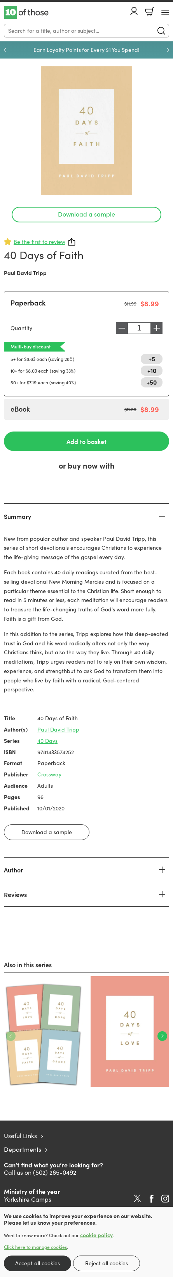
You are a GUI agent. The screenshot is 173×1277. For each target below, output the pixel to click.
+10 (151, 370)
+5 (152, 358)
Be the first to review (39, 241)
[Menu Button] (165, 12)
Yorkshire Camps (27, 1199)
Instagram (165, 1198)
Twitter (137, 1198)
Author (13, 869)
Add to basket (86, 441)
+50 (152, 382)
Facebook (152, 1199)
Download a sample (86, 214)
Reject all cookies (106, 1263)
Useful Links (20, 1135)
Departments (22, 1149)
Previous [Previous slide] (5, 50)
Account (134, 11)
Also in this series (28, 964)
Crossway (49, 774)
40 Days (47, 740)
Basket (149, 11)
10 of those (26, 12)
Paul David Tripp (25, 273)
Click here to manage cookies (35, 1247)
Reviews (15, 894)
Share (72, 242)
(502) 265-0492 (54, 1172)
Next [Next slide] (168, 50)
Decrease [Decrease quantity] (122, 328)
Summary (17, 516)
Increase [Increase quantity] (157, 328)
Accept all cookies (37, 1263)
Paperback (27, 302)
